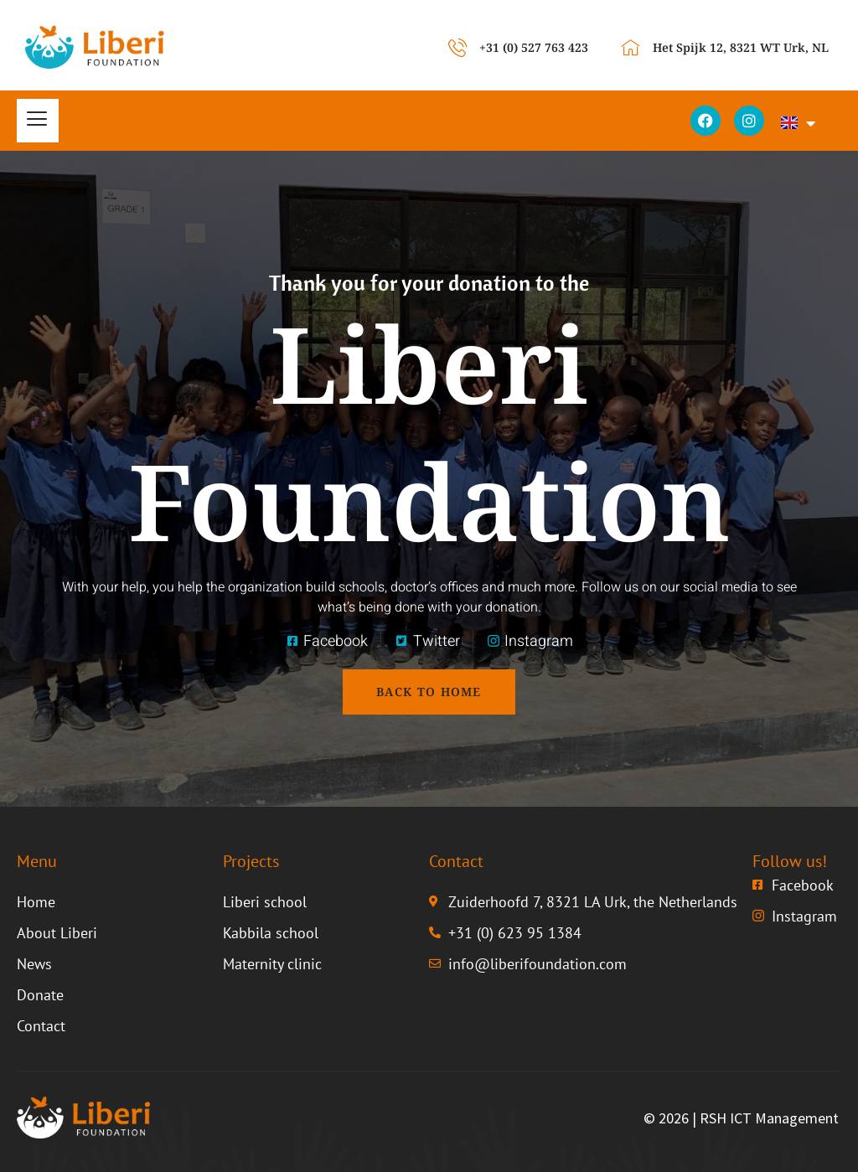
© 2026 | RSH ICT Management (741, 1118)
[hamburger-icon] (38, 120)
